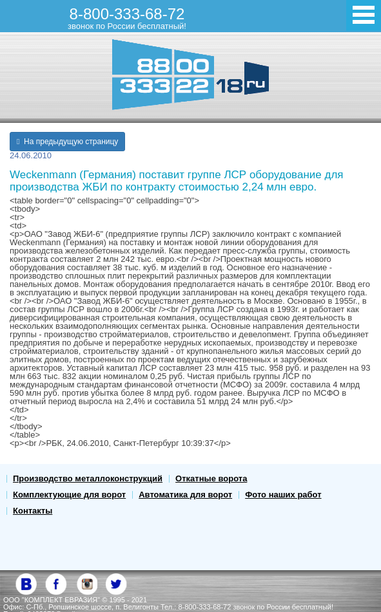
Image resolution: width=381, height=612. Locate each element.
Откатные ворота (211, 478)
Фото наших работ (283, 494)
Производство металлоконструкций (87, 478)
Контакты (32, 510)
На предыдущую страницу (67, 141)
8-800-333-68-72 (127, 18)
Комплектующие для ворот (69, 494)
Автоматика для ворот (185, 494)
